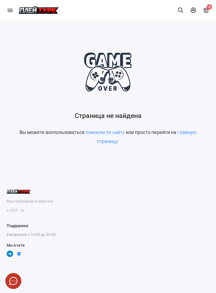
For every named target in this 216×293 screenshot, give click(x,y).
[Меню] (10, 10)
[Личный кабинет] (193, 10)
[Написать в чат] (13, 281)
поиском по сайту (105, 132)
